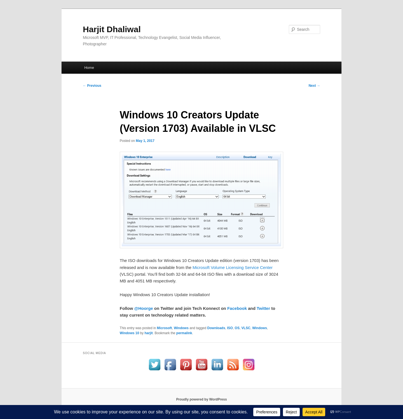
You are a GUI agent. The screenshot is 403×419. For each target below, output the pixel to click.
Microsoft (164, 328)
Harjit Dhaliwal (112, 29)
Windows (181, 328)
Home (89, 67)
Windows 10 (129, 333)
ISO (230, 328)
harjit (148, 333)
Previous (92, 86)
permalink (184, 333)
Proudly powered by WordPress (201, 399)
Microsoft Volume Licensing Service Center (233, 267)
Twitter (263, 308)
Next (314, 86)
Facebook (237, 308)
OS (237, 328)
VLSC (246, 328)
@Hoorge (143, 308)
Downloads (216, 328)
